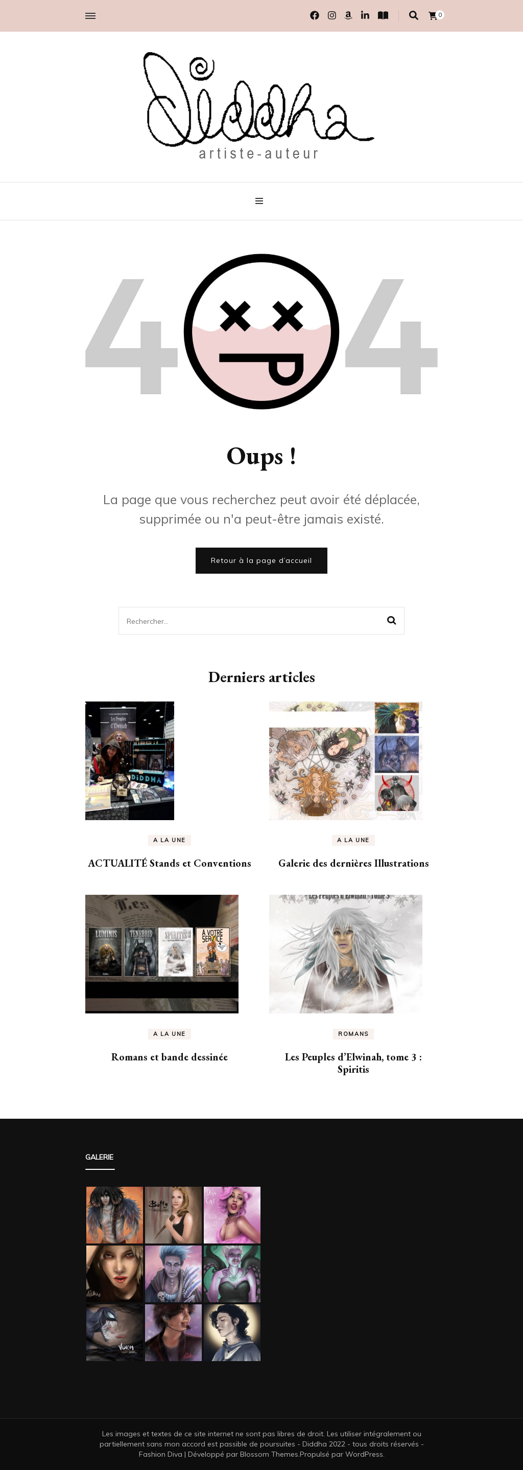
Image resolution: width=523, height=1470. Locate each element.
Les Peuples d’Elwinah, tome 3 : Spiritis (353, 1063)
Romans (353, 1033)
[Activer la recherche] (413, 15)
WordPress (364, 1454)
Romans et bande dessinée (169, 1057)
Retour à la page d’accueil (261, 560)
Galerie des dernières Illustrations (353, 863)
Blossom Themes (269, 1454)
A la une (169, 840)
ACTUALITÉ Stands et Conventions (169, 863)
